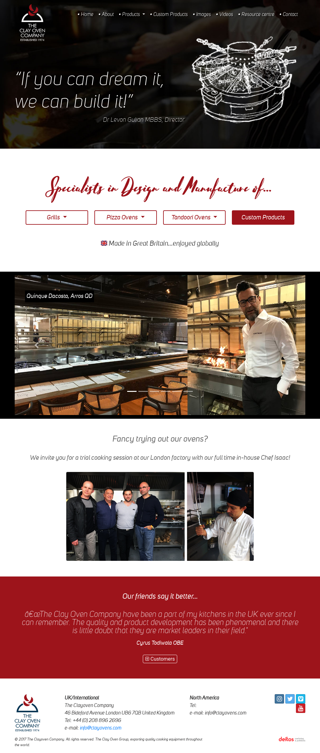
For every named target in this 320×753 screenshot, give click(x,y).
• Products (130, 14)
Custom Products (263, 217)
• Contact (288, 14)
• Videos (224, 14)
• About (106, 14)
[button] (36, 345)
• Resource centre (256, 14)
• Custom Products (169, 14)
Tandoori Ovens (192, 217)
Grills (54, 217)
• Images (202, 14)
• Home (85, 14)
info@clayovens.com (101, 727)
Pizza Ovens (123, 217)
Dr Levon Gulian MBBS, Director (143, 120)
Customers (160, 659)
